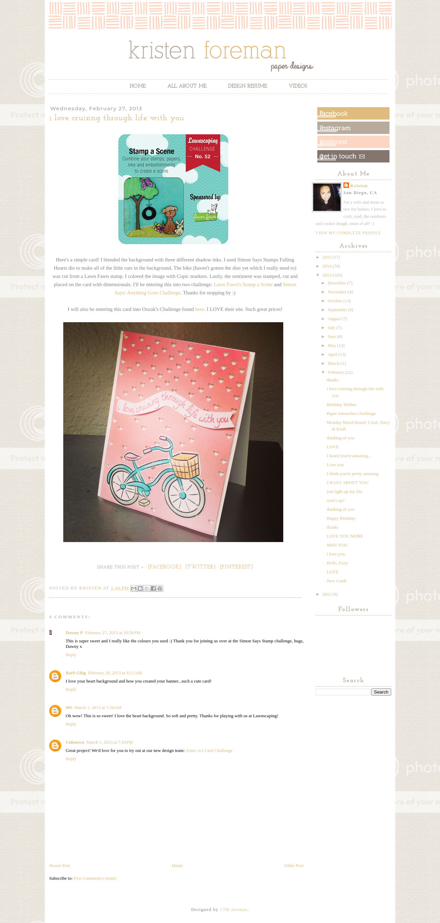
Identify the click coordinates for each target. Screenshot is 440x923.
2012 (327, 594)
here (199, 309)
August (335, 318)
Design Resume (247, 86)
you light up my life (344, 491)
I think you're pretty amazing (352, 473)
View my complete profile (348, 233)
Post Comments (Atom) (95, 878)
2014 (327, 266)
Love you (335, 464)
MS (69, 707)
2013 (327, 275)
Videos (298, 86)
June (332, 336)
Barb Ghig (76, 672)
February (336, 372)
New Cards (336, 580)
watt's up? (335, 500)
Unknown (75, 742)
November (338, 291)
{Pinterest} (236, 567)
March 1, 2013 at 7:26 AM (98, 707)
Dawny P (74, 632)
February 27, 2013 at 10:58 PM (113, 632)
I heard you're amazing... (349, 455)
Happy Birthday (341, 518)
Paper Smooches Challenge (351, 413)
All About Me (187, 86)
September (338, 309)
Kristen (359, 185)
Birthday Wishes (341, 404)
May (332, 345)
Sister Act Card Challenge (209, 750)
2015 (327, 257)
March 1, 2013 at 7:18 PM (109, 742)
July (332, 327)
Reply (71, 654)
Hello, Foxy (337, 562)
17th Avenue (233, 909)
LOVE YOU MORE (345, 536)
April (333, 354)
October (335, 300)
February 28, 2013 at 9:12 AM (115, 672)
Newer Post (59, 865)
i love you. (336, 553)
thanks (332, 379)
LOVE (333, 446)
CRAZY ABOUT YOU (347, 482)
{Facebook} (165, 567)
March (334, 363)
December (338, 282)
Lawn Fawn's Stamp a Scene (243, 284)
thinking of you (340, 437)
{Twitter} (201, 567)
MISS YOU (337, 545)
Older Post (294, 865)
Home (138, 86)
